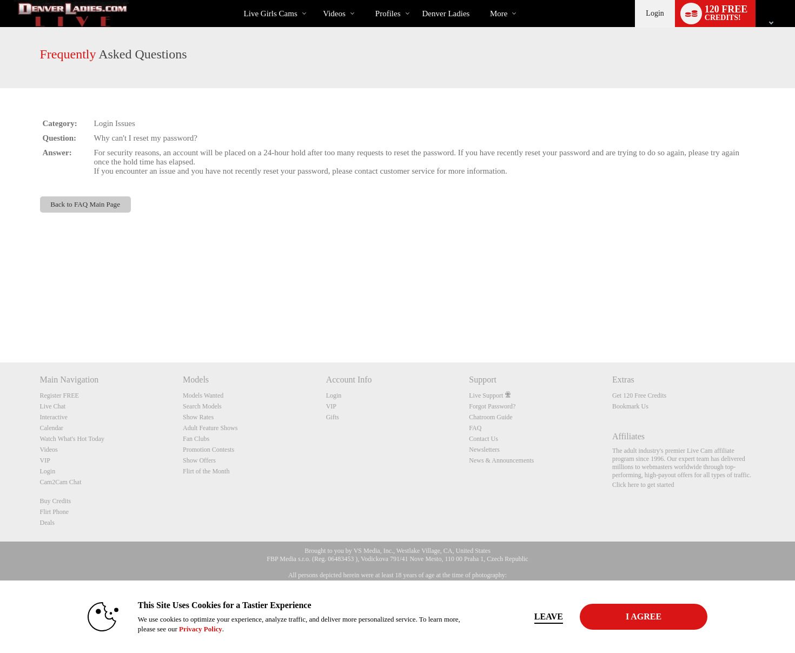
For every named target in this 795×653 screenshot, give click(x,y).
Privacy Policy (200, 629)
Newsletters (484, 449)
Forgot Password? (492, 406)
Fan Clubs (196, 439)
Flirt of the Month (206, 471)
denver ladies (446, 13)
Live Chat (53, 406)
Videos (334, 13)
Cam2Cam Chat (61, 482)
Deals (47, 522)
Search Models (202, 406)
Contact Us (483, 439)
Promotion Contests (208, 449)
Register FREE (59, 395)
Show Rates (198, 417)
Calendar (51, 428)
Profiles (388, 13)
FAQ (475, 428)
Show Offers (199, 460)
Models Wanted (203, 395)
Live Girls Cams (270, 13)
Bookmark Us (630, 406)
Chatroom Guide (490, 417)
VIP (45, 460)
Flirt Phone (54, 512)
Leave (548, 616)
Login (655, 13)
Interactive (54, 417)
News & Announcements (501, 460)
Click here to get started (643, 485)
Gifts (332, 417)
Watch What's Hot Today (72, 439)
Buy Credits (55, 501)
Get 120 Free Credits (639, 395)
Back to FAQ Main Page (85, 204)
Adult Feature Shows (210, 428)
